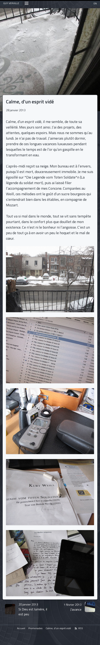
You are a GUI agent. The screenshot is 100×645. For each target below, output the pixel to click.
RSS (78, 628)
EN (95, 3)
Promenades (35, 628)
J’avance (72, 607)
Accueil (21, 628)
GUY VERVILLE (11, 3)
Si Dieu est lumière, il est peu (33, 609)
